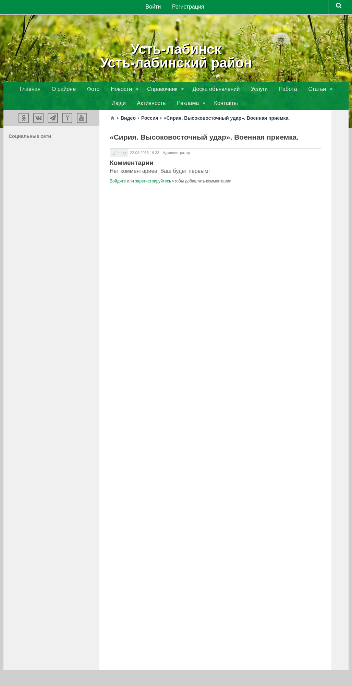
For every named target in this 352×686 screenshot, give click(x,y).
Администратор (176, 155)
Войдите (118, 183)
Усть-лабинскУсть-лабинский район (176, 54)
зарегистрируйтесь (153, 183)
